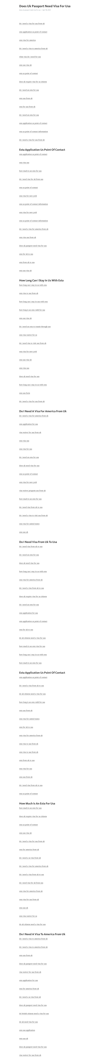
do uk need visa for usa (28, 1022)
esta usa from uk (25, 98)
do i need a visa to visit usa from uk (33, 515)
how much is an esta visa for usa (32, 646)
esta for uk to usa (26, 254)
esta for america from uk (29, 849)
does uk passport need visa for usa (29, 10)
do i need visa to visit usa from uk (32, 343)
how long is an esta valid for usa (32, 310)
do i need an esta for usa (29, 90)
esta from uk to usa (27, 262)
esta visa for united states (29, 524)
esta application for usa (28, 424)
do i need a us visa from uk (30, 858)
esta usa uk (23, 532)
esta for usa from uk (27, 107)
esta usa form (24, 393)
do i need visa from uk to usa (30, 507)
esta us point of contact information (33, 131)
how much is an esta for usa (30, 171)
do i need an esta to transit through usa (35, 326)
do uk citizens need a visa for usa (32, 638)
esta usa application (27, 1030)
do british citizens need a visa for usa (34, 1013)
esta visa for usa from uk (29, 899)
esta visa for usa (25, 449)
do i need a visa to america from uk (33, 48)
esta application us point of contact (33, 32)
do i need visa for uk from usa (31, 179)
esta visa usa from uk (27, 237)
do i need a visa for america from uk (33, 229)
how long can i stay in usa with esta (33, 301)
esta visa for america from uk (31, 580)
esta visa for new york (28, 196)
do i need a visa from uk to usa (31, 588)
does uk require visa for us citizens (33, 82)
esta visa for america (27, 40)
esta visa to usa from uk (28, 293)
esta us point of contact (28, 73)
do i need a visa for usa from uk (32, 23)
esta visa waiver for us (28, 335)
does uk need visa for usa (29, 376)
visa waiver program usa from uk (32, 490)
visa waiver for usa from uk (30, 432)
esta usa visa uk (25, 65)
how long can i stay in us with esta (33, 285)
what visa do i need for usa (30, 57)
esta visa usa (24, 162)
